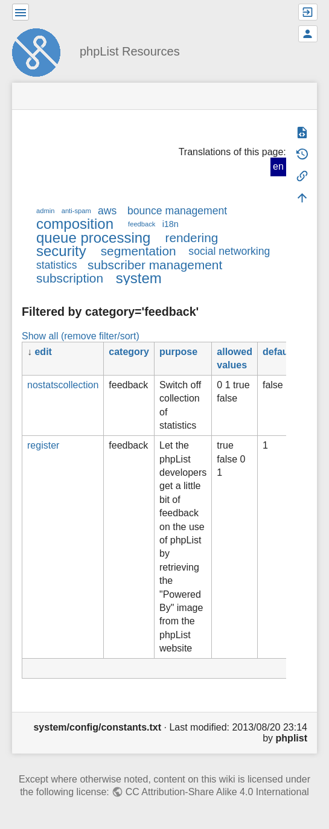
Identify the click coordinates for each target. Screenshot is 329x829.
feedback (141, 224)
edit (42, 352)
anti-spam (76, 210)
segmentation (138, 251)
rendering (191, 238)
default (278, 352)
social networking (229, 251)
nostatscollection (62, 385)
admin (45, 210)
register (43, 445)
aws (107, 211)
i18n (170, 224)
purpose (178, 352)
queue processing (93, 237)
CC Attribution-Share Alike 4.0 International (217, 792)
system (139, 278)
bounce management (177, 211)
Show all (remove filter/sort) (80, 336)
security (61, 251)
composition (74, 224)
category (129, 352)
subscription (69, 278)
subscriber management (155, 265)
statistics (56, 265)
